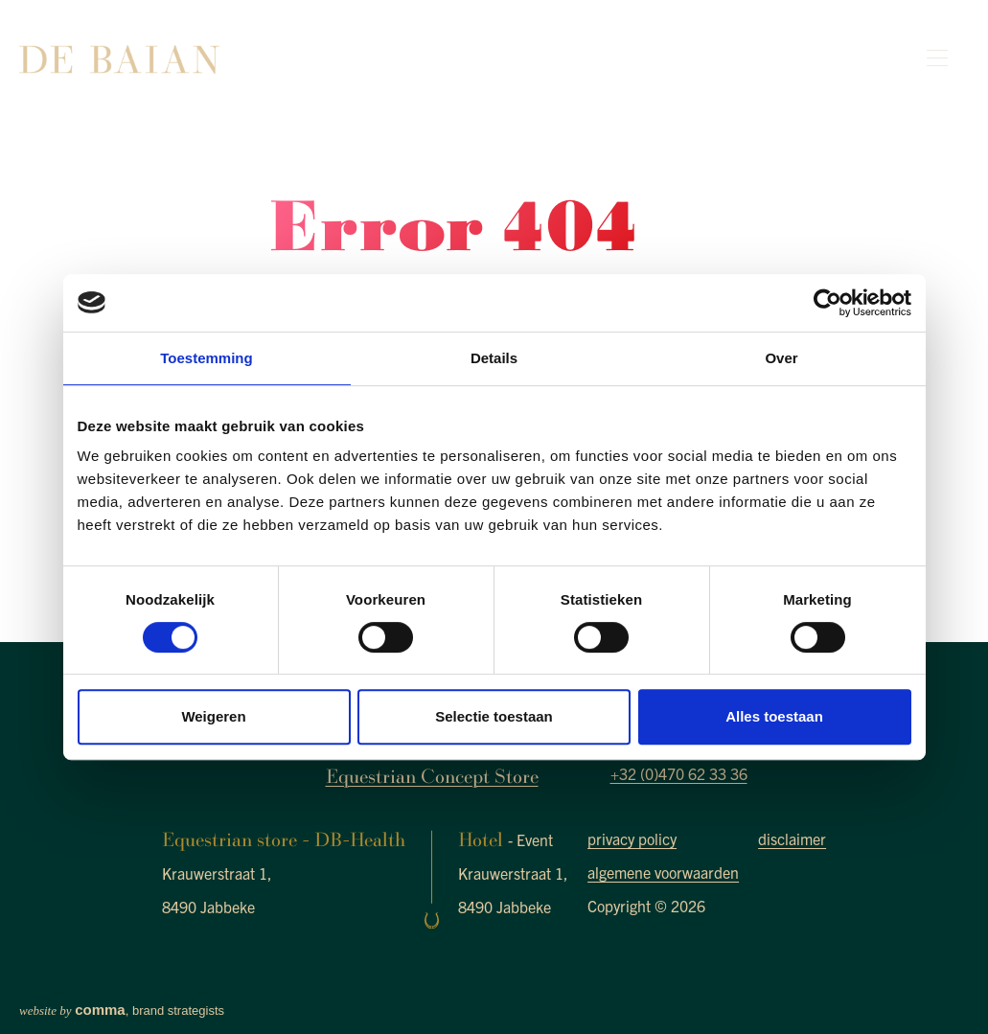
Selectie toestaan (494, 716)
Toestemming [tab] (206, 358)
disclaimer (792, 838)
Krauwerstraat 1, (217, 873)
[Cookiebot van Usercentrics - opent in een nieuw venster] (827, 302)
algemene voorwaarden (663, 872)
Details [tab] (494, 358)
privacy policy (632, 838)
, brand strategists (121, 1010)
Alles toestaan (774, 716)
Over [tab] (781, 358)
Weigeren (213, 716)
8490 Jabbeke (208, 906)
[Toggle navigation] (940, 59)
